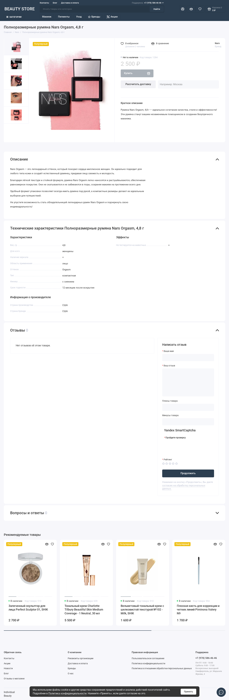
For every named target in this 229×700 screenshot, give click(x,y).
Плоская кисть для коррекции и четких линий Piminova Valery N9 (198, 609)
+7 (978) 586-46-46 (148, 3)
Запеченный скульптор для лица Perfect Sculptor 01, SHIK (28, 607)
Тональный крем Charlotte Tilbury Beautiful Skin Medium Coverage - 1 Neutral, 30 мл (84, 609)
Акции (112, 16)
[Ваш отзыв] (188, 382)
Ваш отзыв (169, 365)
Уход (79, 16)
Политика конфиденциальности (67, 693)
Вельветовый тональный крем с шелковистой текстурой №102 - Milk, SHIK (142, 609)
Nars (217, 43)
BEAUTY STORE (19, 8)
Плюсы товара (170, 401)
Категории (14, 17)
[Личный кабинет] (182, 9)
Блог (55, 3)
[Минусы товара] (188, 421)
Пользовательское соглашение (148, 658)
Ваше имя (169, 351)
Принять (188, 691)
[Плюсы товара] (188, 407)
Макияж (46, 16)
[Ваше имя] (188, 357)
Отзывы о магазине (14, 678)
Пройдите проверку (175, 437)
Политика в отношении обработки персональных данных (162, 668)
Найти (156, 9)
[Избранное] (200, 9)
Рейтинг (168, 459)
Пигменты (64, 16)
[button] (10, 133)
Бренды (94, 16)
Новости (8, 668)
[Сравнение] (191, 9)
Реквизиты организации (80, 658)
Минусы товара (170, 415)
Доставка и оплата (70, 3)
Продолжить (188, 473)
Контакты (44, 3)
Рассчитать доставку (138, 84)
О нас (70, 673)
